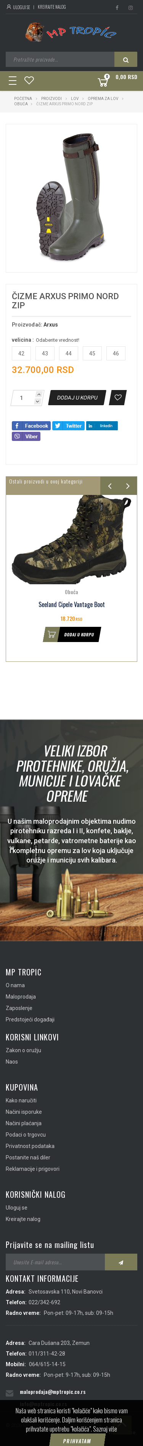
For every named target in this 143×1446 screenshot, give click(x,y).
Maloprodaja (21, 997)
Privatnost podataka (30, 1146)
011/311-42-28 (47, 1354)
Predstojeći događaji (30, 1019)
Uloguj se (18, 7)
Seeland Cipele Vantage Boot (72, 604)
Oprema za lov (103, 99)
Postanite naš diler (28, 1157)
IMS (97, 1432)
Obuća (21, 104)
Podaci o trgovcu (26, 1135)
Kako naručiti (21, 1100)
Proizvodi (52, 99)
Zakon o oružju (23, 1050)
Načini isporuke (24, 1112)
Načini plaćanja (24, 1123)
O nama (15, 985)
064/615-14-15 (47, 1364)
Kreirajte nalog (52, 7)
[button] (112, 137)
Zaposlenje (19, 1008)
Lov (75, 99)
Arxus (50, 325)
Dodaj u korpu (69, 634)
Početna (23, 99)
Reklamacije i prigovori (32, 1169)
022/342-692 (44, 1302)
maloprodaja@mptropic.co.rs (52, 1391)
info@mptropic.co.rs (43, 1404)
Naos (12, 1062)
